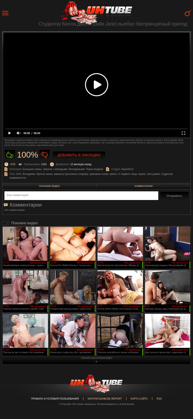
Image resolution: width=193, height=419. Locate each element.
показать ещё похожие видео (96, 358)
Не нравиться (44, 155)
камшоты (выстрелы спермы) (71, 174)
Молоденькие (77, 169)
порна (141, 174)
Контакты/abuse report (105, 398)
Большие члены (32, 169)
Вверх (183, 394)
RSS (159, 398)
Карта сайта (139, 398)
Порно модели (94, 169)
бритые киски (44, 174)
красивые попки (99, 174)
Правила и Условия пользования (55, 398)
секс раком (153, 174)
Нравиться (10, 155)
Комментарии (144, 186)
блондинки (29, 174)
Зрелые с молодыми (55, 169)
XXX (18, 174)
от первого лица (127, 174)
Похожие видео (49, 186)
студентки (167, 174)
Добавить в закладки (79, 155)
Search (188, 13)
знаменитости (18, 177)
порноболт (127, 169)
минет (113, 174)
